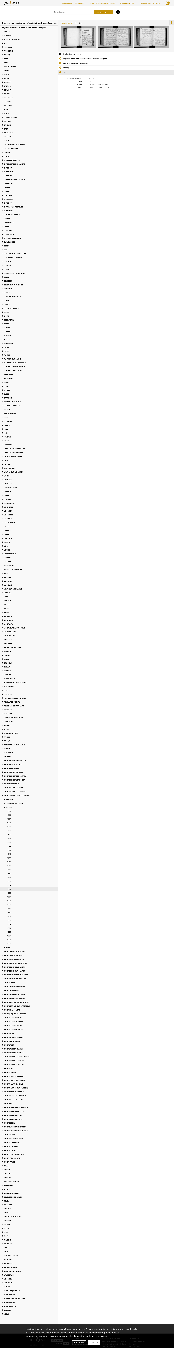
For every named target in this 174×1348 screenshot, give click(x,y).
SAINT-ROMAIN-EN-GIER (13, 1119)
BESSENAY (8, 105)
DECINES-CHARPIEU (11, 308)
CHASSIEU (8, 203)
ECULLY (7, 339)
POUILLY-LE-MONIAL (12, 702)
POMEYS (7, 690)
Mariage (9, 807)
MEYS (6, 597)
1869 (9, 944)
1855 (9, 889)
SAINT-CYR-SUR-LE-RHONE (14, 959)
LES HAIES (8, 511)
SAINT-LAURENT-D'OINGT (13, 1053)
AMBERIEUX (8, 47)
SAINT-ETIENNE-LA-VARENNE (15, 979)
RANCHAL (7, 725)
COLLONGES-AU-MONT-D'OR (15, 254)
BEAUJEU (7, 90)
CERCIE (6, 156)
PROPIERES (8, 710)
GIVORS (7, 390)
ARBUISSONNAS (10, 66)
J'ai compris (94, 1342)
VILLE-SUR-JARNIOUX (12, 1291)
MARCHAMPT (9, 565)
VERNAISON (8, 1283)
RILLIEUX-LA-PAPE (11, 733)
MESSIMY (7, 593)
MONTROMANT (10, 632)
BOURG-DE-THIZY (10, 117)
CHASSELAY (8, 199)
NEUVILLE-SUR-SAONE (12, 647)
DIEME (6, 316)
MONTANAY (8, 624)
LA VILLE (7, 460)
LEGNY (6, 495)
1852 (9, 877)
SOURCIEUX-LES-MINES (13, 1197)
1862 (9, 916)
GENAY (6, 386)
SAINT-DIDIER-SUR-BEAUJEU (14, 971)
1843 (9, 842)
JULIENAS (7, 437)
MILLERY (7, 604)
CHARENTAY (8, 183)
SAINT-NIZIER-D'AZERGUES (14, 1092)
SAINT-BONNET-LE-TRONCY (14, 780)
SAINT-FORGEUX (10, 983)
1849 (9, 866)
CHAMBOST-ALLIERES (12, 160)
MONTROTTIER (9, 636)
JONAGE (7, 425)
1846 (9, 854)
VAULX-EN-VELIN (10, 1267)
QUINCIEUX (8, 721)
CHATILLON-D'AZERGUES (13, 207)
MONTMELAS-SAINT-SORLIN (14, 628)
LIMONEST (8, 538)
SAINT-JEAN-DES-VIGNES (13, 1025)
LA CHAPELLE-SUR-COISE (13, 452)
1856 (9, 893)
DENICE (7, 312)
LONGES (7, 550)
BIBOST (6, 109)
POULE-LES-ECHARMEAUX (14, 706)
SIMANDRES (8, 1185)
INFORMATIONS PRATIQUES (150, 3)
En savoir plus (79, 1342)
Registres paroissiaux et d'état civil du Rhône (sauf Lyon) (24, 28)
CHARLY (7, 187)
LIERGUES (7, 530)
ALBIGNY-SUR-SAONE (12, 39)
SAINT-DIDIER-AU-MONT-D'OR (15, 963)
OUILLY (7, 667)
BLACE (6, 113)
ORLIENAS (8, 663)
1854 (9, 885)
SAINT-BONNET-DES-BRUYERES (15, 776)
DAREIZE (7, 304)
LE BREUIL (8, 491)
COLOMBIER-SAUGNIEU (13, 258)
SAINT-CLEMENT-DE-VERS (13, 788)
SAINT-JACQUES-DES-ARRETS (15, 1014)
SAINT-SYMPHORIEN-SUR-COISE (16, 1131)
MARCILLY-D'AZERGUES (13, 569)
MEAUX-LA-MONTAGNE (13, 589)
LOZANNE (7, 558)
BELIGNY (7, 94)
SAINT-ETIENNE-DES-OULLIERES (16, 975)
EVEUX (6, 347)
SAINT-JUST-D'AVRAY (12, 1041)
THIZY (6, 1236)
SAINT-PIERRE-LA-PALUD (13, 1100)
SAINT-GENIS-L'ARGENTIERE (14, 986)
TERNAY (7, 1224)
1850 (9, 870)
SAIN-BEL (7, 756)
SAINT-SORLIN (9, 1123)
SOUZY (6, 1201)
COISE (6, 250)
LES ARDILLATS (9, 503)
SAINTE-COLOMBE (11, 1146)
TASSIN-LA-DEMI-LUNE (12, 1216)
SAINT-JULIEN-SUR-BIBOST (14, 1037)
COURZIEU (8, 281)
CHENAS (7, 219)
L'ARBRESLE (8, 445)
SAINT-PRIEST (9, 1103)
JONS (6, 429)
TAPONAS (7, 1209)
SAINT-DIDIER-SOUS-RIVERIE (15, 967)
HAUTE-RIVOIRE (10, 413)
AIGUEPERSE (8, 35)
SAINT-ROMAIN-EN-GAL (13, 1115)
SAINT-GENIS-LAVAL (11, 990)
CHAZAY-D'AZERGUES (12, 215)
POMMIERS (8, 694)
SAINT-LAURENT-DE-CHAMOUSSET (17, 1057)
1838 (9, 823)
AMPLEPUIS (8, 51)
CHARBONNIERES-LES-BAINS (15, 180)
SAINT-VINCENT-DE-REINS (14, 1138)
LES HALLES (8, 515)
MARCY (6, 573)
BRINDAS (7, 125)
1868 (9, 940)
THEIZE (6, 1228)
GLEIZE (6, 394)
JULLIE (6, 441)
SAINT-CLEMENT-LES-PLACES (15, 792)
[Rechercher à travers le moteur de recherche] (74, 12)
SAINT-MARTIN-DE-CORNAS (14, 1080)
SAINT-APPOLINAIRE (12, 768)
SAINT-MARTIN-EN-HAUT (13, 1084)
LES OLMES (8, 519)
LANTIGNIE (8, 480)
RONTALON (8, 753)
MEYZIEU (7, 601)
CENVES (7, 152)
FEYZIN (6, 351)
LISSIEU (7, 542)
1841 (9, 834)
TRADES (7, 1248)
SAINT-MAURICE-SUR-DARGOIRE (16, 1088)
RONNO (7, 749)
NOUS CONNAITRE (127, 3)
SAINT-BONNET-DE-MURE (13, 772)
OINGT (6, 659)
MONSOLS (8, 616)
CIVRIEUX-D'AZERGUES (12, 238)
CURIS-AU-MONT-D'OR (12, 296)
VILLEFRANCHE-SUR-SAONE (14, 1298)
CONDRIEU (8, 265)
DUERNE (7, 328)
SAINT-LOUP (8, 1068)
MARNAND (8, 585)
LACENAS (7, 464)
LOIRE (6, 546)
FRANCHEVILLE (9, 374)
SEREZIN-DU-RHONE (11, 1181)
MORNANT (8, 643)
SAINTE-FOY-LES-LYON (12, 1158)
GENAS (6, 382)
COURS (6, 277)
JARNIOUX (8, 421)
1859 (9, 905)
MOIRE (6, 612)
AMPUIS (7, 55)
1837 (9, 819)
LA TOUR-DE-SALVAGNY (13, 456)
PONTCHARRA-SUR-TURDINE (15, 698)
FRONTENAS (8, 378)
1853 (9, 881)
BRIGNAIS (7, 121)
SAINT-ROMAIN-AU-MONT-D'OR (16, 1107)
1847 (9, 858)
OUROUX (7, 675)
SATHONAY (8, 1174)
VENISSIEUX (8, 1279)
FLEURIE (7, 355)
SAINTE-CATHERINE (11, 1142)
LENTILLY (7, 499)
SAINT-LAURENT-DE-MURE (14, 1061)
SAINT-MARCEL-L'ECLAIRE (14, 1076)
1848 (9, 862)
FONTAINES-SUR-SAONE (13, 371)
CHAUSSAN (8, 211)
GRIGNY (7, 410)
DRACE (6, 324)
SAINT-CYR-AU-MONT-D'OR (14, 951)
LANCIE (7, 476)
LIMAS (6, 534)
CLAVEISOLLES (9, 242)
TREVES (6, 1252)
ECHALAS (7, 335)
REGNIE (7, 729)
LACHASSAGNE (9, 468)
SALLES (6, 1166)
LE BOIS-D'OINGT (10, 487)
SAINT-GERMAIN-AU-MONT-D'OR (16, 1002)
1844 (9, 846)
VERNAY (7, 1287)
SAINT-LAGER (9, 1045)
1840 (9, 831)
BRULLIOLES (8, 133)
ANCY (6, 59)
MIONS (6, 608)
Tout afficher (67, 23)
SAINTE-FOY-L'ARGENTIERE (14, 1154)
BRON (6, 129)
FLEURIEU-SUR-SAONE (12, 359)
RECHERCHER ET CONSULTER (73, 3)
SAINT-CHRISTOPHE (11, 784)
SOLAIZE (7, 1189)
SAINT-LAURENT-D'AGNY (13, 1049)
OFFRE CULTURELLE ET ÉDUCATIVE (102, 3)
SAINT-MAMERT (10, 1072)
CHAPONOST (9, 176)
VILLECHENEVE (9, 1294)
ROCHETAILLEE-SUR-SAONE (14, 745)
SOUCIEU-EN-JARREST (12, 1193)
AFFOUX (7, 31)
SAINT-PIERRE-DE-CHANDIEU (15, 1096)
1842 (9, 838)
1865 (9, 928)
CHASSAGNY (8, 195)
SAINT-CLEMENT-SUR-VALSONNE (16, 795)
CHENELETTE (9, 222)
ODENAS (7, 655)
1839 (9, 827)
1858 (9, 901)
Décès (8, 947)
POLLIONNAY (9, 686)
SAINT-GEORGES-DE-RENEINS (15, 998)
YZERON (7, 1314)
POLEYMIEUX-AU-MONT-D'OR (15, 682)
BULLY (6, 141)
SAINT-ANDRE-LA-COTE (13, 764)
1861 (9, 912)
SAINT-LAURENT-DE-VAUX (14, 1064)
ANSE (6, 63)
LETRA (6, 526)
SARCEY (7, 1170)
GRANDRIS (8, 398)
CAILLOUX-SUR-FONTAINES (14, 144)
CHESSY (7, 226)
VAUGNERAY (9, 1263)
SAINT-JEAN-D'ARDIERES (13, 1018)
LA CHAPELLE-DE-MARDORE (14, 449)
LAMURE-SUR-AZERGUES (13, 472)
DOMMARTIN (9, 320)
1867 (9, 936)
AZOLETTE (8, 82)
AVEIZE (6, 74)
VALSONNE (8, 1259)
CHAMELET (8, 168)
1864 (9, 924)
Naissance (9, 799)
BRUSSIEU (8, 137)
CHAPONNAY (9, 172)
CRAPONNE (8, 289)
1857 (9, 897)
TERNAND (7, 1220)
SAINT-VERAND (9, 1135)
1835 (9, 811)
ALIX (5, 43)
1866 (9, 932)
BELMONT (7, 102)
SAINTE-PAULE (9, 1162)
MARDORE (8, 577)
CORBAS (7, 269)
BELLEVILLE (8, 98)
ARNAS (6, 70)
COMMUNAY (9, 261)
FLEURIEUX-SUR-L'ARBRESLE (15, 363)
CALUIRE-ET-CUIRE (11, 148)
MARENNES (8, 581)
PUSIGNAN (8, 714)
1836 (9, 815)
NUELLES (7, 651)
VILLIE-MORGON (10, 1306)
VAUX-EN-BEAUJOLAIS (12, 1271)
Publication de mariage (14, 803)
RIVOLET (7, 741)
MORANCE (8, 640)
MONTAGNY (8, 620)
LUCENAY (7, 562)
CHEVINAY (8, 230)
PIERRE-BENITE (9, 679)
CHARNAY (8, 191)
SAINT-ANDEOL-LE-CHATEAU (15, 760)
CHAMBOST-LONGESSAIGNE (14, 164)
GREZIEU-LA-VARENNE (12, 402)
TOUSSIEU (8, 1244)
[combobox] (103, 12)
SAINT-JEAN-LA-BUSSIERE (13, 1029)
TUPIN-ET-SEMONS (11, 1255)
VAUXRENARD (9, 1275)
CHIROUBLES (9, 234)
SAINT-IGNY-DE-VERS (12, 1010)
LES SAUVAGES (9, 523)
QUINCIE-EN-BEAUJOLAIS (13, 717)
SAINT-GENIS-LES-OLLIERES (14, 994)
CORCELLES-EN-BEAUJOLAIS (14, 273)
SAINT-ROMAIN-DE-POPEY (14, 1111)
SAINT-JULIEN (9, 1033)
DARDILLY (8, 300)
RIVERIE (7, 737)
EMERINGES (8, 343)
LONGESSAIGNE (10, 554)
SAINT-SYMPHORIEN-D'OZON (15, 1127)
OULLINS (7, 671)
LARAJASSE (8, 484)
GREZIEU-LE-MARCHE (12, 406)
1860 (9, 909)
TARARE (7, 1213)
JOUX (6, 433)
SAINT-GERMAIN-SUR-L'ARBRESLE (17, 1006)
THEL (6, 1232)
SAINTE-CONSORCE (11, 1150)
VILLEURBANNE (10, 1302)
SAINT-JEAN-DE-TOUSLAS (13, 1022)
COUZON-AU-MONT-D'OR (13, 285)
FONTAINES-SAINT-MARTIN (14, 367)
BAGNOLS (7, 86)
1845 (9, 850)
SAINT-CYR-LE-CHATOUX (13, 955)
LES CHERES (8, 507)
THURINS (7, 1240)
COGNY (6, 246)
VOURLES (7, 1310)
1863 (9, 920)
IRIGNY (6, 417)
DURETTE (7, 332)
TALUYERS (8, 1205)
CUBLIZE (7, 293)
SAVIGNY (7, 1177)
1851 (9, 873)
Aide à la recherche (61, 16)
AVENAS (7, 78)
